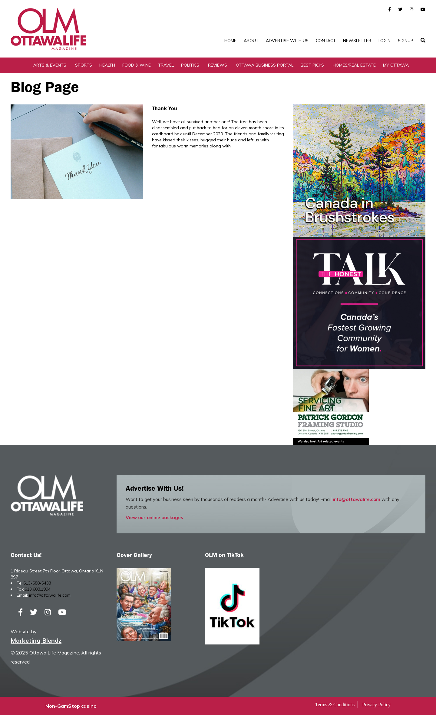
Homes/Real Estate (354, 65)
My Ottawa (396, 65)
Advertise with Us (287, 40)
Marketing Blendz (36, 640)
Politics (190, 65)
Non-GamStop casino (71, 706)
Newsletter (357, 40)
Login (384, 40)
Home (230, 40)
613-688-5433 (37, 583)
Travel (166, 65)
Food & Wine (136, 65)
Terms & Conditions (335, 704)
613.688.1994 (38, 589)
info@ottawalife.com (356, 499)
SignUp (405, 40)
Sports (83, 65)
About (251, 40)
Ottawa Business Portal (264, 65)
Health (107, 65)
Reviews (217, 65)
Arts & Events (49, 65)
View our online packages (154, 517)
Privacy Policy (376, 704)
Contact (326, 40)
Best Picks (312, 65)
